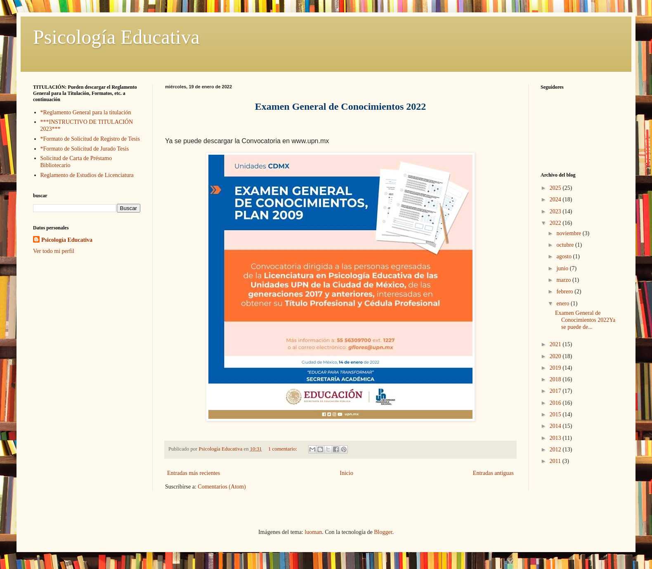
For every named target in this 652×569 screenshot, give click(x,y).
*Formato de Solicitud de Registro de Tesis (90, 139)
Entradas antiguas (493, 473)
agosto (564, 256)
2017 (556, 391)
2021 (556, 344)
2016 (556, 403)
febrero (565, 291)
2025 (556, 188)
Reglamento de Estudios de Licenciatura (87, 175)
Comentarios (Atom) (222, 487)
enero (563, 303)
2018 (556, 379)
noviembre (569, 233)
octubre (565, 245)
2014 (556, 426)
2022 (556, 223)
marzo (564, 280)
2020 (556, 356)
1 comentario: (283, 449)
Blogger (383, 532)
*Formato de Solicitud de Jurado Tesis (84, 149)
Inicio (346, 473)
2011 (556, 461)
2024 (556, 199)
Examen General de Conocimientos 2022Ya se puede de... (585, 320)
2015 (556, 414)
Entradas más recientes (193, 473)
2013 (556, 438)
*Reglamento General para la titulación (85, 112)
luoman (313, 532)
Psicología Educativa (116, 37)
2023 (556, 211)
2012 (556, 449)
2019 (556, 368)
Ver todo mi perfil (53, 251)
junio (562, 268)
